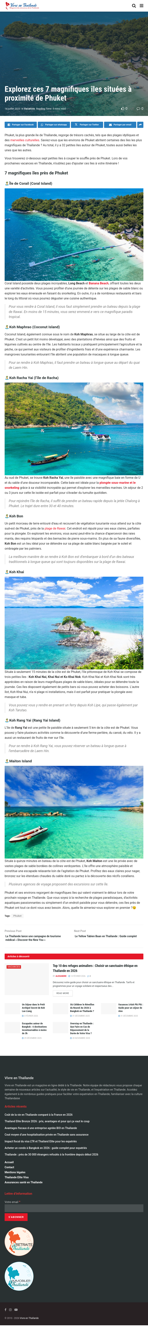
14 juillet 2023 (12, 108)
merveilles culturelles (24, 140)
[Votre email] (74, 1211)
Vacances (29, 108)
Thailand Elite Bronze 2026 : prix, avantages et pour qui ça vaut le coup (47, 1124)
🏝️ (7, 183)
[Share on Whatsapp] (54, 125)
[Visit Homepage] (22, 6)
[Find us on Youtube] (16, 1312)
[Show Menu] (141, 6)
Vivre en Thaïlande (29, 1320)
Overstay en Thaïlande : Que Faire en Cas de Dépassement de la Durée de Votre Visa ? (82, 1031)
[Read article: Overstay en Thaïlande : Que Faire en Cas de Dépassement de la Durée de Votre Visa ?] (60, 1030)
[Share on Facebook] (21, 125)
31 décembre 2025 (80, 1019)
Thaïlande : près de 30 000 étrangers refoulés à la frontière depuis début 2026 (51, 1157)
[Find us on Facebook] (5, 1312)
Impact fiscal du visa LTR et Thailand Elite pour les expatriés (41, 1143)
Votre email (12, 1204)
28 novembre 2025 (80, 1041)
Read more (64, 995)
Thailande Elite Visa (17, 1179)
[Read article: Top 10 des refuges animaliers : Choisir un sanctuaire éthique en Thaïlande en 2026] (27, 981)
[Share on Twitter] (87, 125)
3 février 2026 (30, 1019)
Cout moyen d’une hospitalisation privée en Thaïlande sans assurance (46, 1137)
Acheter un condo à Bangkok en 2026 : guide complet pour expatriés (46, 1150)
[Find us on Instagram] (10, 1312)
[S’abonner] (16, 1219)
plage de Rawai (55, 528)
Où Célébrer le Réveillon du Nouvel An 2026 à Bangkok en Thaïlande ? (82, 1010)
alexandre (61, 978)
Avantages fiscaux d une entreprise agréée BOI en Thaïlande (41, 1130)
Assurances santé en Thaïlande (24, 1184)
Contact (9, 1169)
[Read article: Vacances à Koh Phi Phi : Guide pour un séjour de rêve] (108, 1011)
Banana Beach (99, 283)
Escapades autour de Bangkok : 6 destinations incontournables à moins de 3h (34, 1031)
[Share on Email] (120, 125)
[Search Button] (134, 6)
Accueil (9, 1164)
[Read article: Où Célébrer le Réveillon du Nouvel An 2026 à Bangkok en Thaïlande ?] (60, 1011)
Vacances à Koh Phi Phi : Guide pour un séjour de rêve (130, 1010)
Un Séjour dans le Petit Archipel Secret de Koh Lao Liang (33, 1010)
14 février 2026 (76, 978)
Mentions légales (15, 1174)
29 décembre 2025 (31, 1041)
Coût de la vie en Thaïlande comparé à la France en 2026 (38, 1117)
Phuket (17, 916)
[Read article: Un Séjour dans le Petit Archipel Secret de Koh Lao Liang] (12, 1011)
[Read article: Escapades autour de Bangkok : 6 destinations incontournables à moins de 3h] (12, 1030)
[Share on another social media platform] (140, 125)
